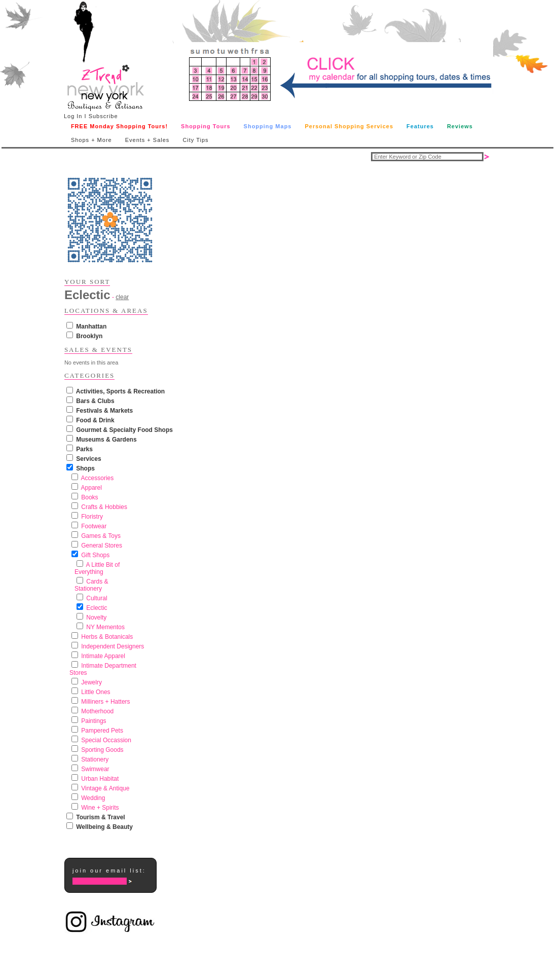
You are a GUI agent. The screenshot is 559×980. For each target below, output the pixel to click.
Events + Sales (147, 140)
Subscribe (103, 116)
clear (122, 297)
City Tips (195, 140)
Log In (73, 116)
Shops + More (91, 140)
